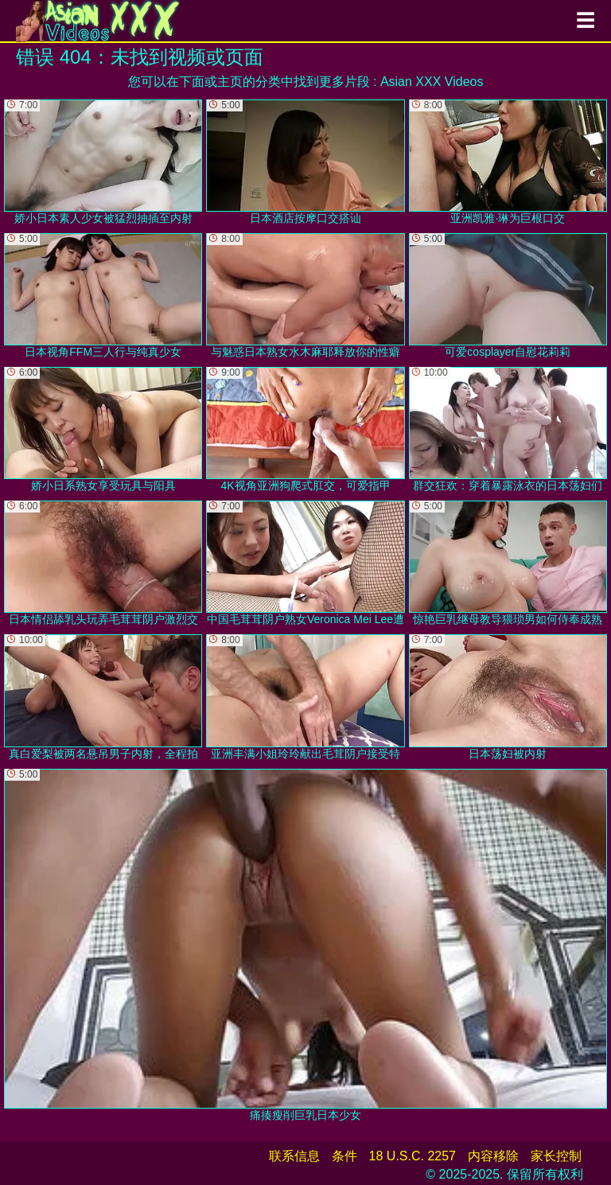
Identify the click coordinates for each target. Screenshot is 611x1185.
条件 (344, 1156)
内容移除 (493, 1156)
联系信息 (294, 1156)
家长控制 (556, 1156)
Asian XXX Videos (432, 81)
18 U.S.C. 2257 (412, 1156)
